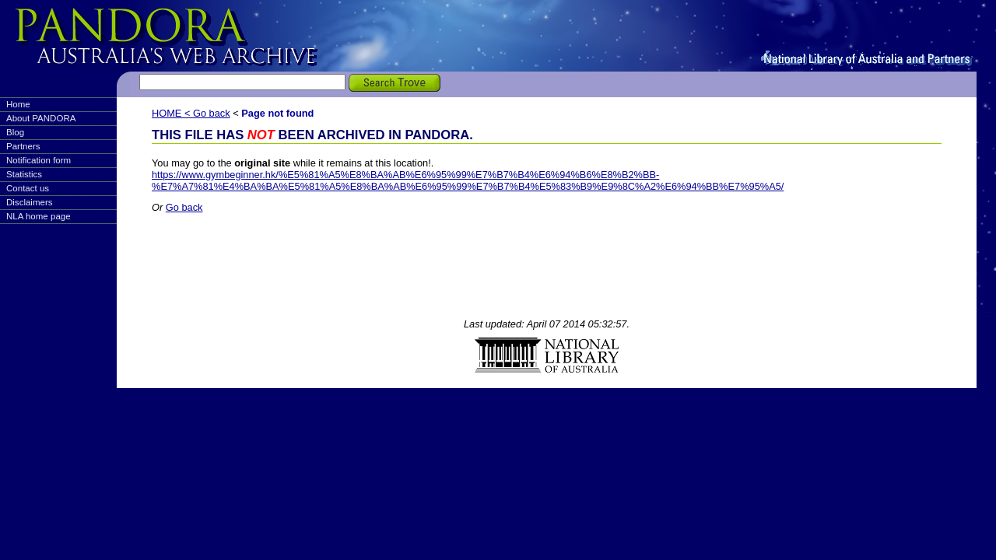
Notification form (38, 160)
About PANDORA (40, 118)
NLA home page (38, 216)
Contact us (27, 188)
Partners (23, 146)
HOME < (172, 113)
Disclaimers (29, 202)
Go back (211, 113)
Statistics (24, 174)
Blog (15, 132)
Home (18, 104)
